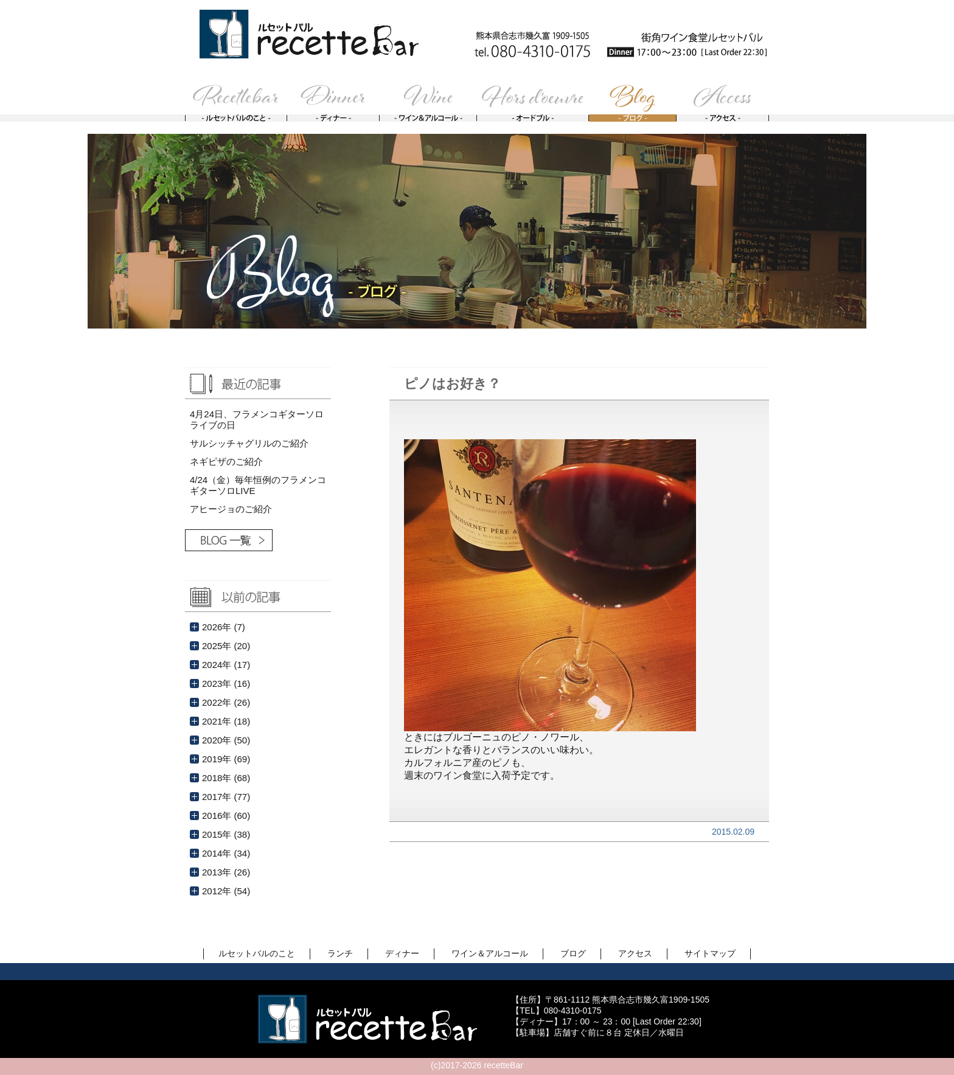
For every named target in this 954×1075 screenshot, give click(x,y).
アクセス (635, 953)
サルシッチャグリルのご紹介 (249, 443)
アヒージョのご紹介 (231, 509)
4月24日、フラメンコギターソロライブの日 (257, 419)
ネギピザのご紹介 (226, 461)
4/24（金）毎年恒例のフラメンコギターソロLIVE (258, 485)
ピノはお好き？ (452, 383)
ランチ (340, 953)
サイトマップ (710, 953)
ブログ (573, 953)
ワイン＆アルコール (489, 953)
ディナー (402, 953)
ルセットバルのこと (256, 953)
